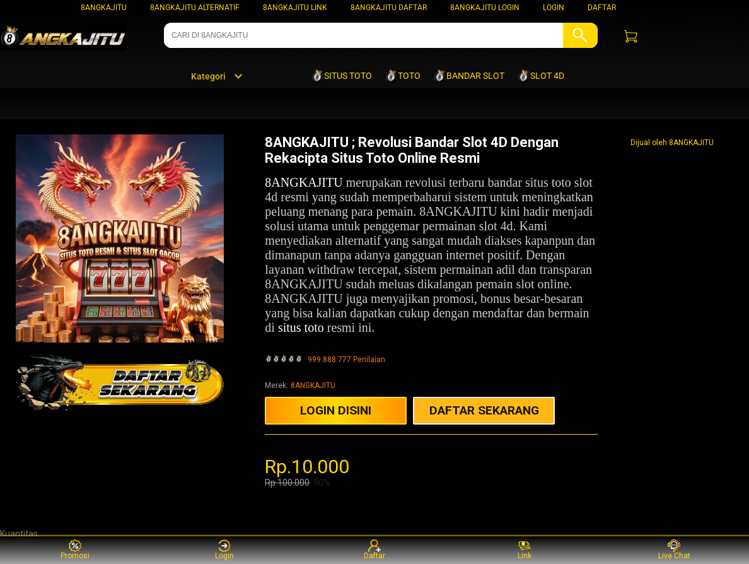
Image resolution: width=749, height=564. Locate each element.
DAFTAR (602, 7)
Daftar (374, 549)
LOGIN (553, 7)
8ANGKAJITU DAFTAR (389, 7)
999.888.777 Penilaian (346, 360)
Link (524, 549)
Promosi (75, 549)
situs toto (301, 327)
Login (224, 549)
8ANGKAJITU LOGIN (485, 7)
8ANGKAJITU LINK (295, 7)
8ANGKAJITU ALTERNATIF (195, 7)
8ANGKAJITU (104, 7)
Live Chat (674, 549)
